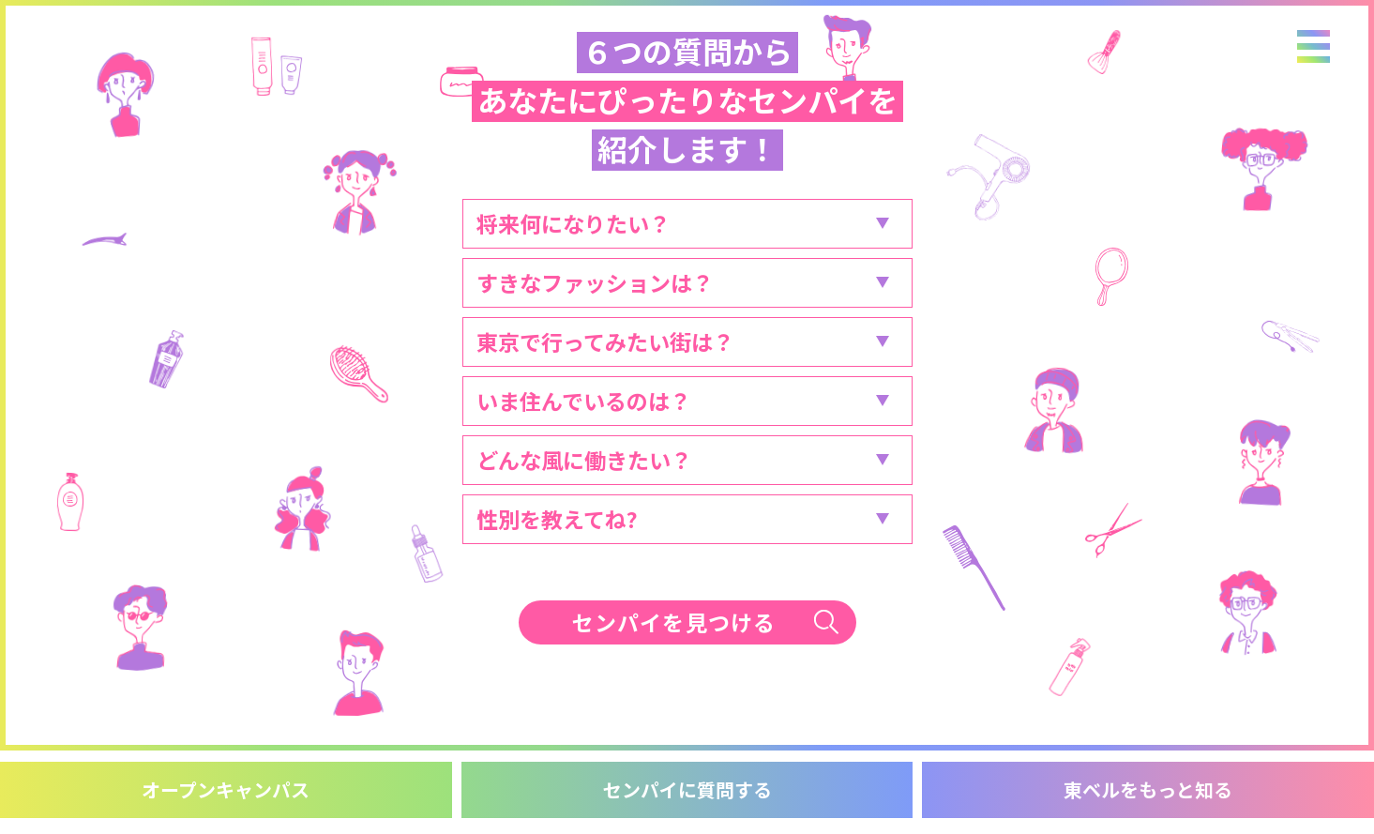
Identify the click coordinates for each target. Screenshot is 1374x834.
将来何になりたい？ (573, 223)
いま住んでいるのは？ (583, 401)
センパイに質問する (687, 789)
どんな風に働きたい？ (584, 460)
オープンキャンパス (226, 789)
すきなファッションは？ (595, 282)
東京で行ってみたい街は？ (605, 341)
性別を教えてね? (557, 519)
